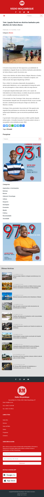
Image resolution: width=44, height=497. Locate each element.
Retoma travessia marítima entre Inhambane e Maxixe (27, 297)
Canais (4, 429)
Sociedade (6, 218)
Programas (5, 432)
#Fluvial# (9, 129)
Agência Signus (23, 494)
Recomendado (7, 216)
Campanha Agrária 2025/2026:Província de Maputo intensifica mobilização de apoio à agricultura (26, 347)
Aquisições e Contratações (11, 188)
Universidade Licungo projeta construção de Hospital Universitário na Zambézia (27, 337)
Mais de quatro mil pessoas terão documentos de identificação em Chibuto (26, 307)
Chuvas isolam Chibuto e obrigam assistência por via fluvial (27, 276)
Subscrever (22, 463)
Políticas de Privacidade (22, 493)
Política (5, 213)
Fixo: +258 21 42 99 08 (8, 405)
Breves (11, 33)
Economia (6, 207)
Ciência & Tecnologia (9, 196)
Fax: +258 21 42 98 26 (8, 408)
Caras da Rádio (6, 426)
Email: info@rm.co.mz (8, 402)
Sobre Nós (5, 420)
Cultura (5, 199)
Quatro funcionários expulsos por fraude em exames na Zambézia (27, 327)
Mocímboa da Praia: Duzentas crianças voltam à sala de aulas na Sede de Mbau (27, 357)
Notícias (5, 191)
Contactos (5, 435)
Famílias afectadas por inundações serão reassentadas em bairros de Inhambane (27, 317)
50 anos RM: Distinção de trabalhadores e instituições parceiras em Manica (24, 367)
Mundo (5, 210)
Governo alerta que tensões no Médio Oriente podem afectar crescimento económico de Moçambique (27, 286)
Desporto (5, 202)
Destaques (6, 204)
